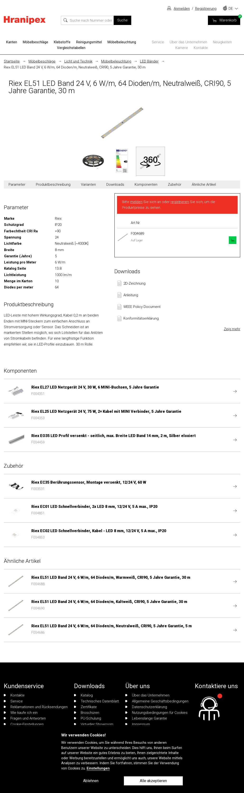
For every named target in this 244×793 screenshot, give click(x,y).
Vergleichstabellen (71, 48)
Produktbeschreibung (53, 184)
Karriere (181, 48)
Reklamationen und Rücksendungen (36, 707)
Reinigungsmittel (89, 42)
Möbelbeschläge (35, 42)
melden (136, 202)
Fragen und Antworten (25, 718)
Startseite (12, 61)
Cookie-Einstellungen (24, 724)
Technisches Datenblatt (96, 701)
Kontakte (201, 48)
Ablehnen (91, 780)
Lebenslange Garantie (146, 718)
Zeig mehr (232, 329)
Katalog (83, 695)
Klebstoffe (62, 42)
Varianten (88, 184)
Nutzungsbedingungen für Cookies (156, 712)
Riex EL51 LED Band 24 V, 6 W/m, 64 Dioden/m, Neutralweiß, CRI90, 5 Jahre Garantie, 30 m (74, 67)
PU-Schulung (87, 718)
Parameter (17, 184)
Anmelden (182, 8)
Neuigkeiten (222, 42)
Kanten (11, 42)
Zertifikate (85, 707)
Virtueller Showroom (93, 724)
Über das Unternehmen (188, 42)
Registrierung (205, 8)
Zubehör (174, 184)
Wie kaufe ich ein (21, 712)
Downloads (115, 184)
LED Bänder (149, 61)
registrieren (179, 202)
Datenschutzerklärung (146, 707)
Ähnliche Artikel (204, 184)
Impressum (137, 724)
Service (158, 42)
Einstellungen (98, 768)
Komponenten (146, 184)
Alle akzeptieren (153, 780)
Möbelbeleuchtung (122, 42)
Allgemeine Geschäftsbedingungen (156, 701)
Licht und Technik (78, 61)
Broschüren (86, 712)
